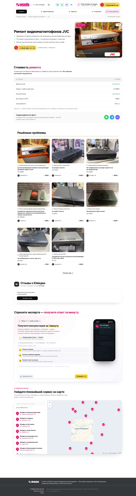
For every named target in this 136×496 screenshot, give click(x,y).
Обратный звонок (39, 491)
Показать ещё (68, 273)
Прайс (42, 493)
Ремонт (21, 11)
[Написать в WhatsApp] (106, 117)
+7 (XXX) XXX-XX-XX (36, 489)
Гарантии (73, 11)
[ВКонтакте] (71, 5)
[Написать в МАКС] (117, 117)
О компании (97, 11)
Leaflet (105, 453)
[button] (72, 409)
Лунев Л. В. (23, 220)
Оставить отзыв (27, 298)
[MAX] (67, 5)
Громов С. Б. (92, 220)
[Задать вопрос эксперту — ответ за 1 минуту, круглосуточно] (87, 5)
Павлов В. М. (58, 175)
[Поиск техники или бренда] (51, 5)
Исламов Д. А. (23, 175)
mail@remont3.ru (55, 491)
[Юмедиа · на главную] (23, 5)
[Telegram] (57, 5)
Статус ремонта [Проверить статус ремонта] (112, 11)
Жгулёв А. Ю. (92, 175)
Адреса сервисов (47, 11)
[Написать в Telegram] (112, 117)
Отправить (81, 376)
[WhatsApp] (62, 5)
